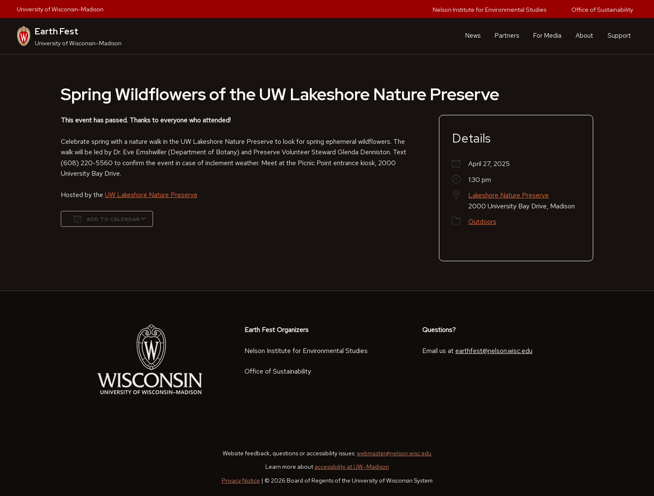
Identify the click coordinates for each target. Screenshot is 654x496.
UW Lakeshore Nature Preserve (151, 194)
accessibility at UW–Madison (351, 466)
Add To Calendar (107, 219)
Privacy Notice (241, 480)
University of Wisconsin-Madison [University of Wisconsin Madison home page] (60, 9)
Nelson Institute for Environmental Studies (489, 9)
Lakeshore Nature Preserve (508, 195)
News (472, 35)
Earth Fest (56, 31)
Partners (507, 35)
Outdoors (482, 221)
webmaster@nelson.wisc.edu (394, 453)
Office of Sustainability (602, 9)
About (584, 35)
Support (619, 35)
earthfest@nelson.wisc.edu (493, 350)
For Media (547, 35)
